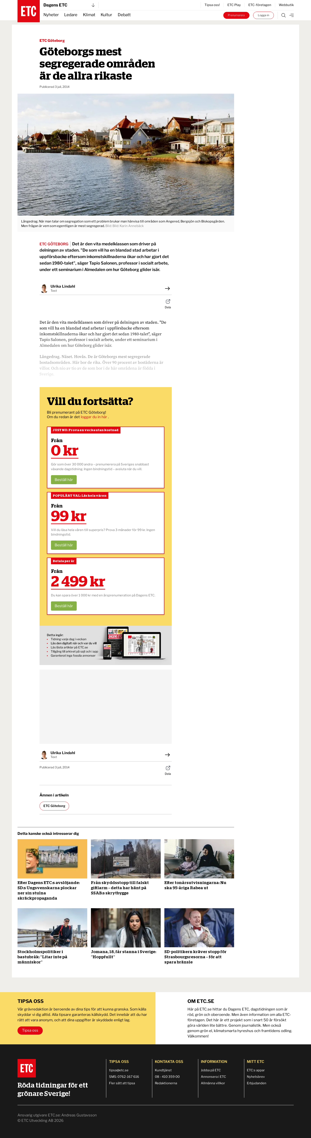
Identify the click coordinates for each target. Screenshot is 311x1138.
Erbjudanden (256, 1083)
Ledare (70, 14)
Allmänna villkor (213, 1083)
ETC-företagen (259, 5)
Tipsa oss (30, 1030)
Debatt (124, 14)
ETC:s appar (256, 1070)
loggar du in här (94, 417)
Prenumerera (236, 15)
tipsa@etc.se (119, 1070)
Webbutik (286, 5)
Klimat (89, 14)
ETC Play (234, 5)
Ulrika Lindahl (63, 286)
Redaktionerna (166, 1083)
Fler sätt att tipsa (122, 1083)
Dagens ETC (69, 5)
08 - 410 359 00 (167, 1077)
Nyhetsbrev (256, 1077)
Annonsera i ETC (213, 1077)
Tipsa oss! (212, 5)
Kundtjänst (163, 1070)
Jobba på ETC (211, 1070)
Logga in (263, 15)
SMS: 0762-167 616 (124, 1077)
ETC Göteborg (52, 40)
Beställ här (64, 480)
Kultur (106, 14)
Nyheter (51, 14)
